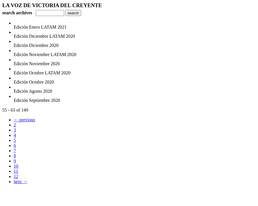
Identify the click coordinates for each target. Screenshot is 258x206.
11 (16, 171)
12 (16, 176)
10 (16, 166)
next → (20, 181)
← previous (24, 119)
